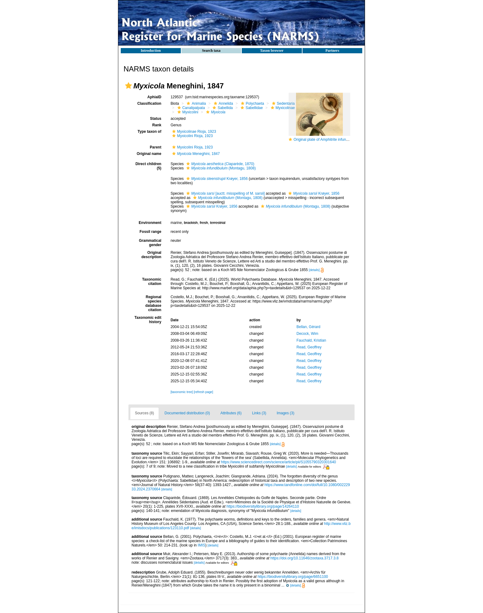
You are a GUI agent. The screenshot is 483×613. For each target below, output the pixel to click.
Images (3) (285, 413)
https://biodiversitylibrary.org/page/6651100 (293, 576)
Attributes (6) (231, 413)
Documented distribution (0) (187, 413)
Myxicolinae (282, 108)
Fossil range (150, 231)
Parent (155, 147)
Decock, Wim (308, 333)
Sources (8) (144, 413)
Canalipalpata (190, 108)
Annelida (222, 103)
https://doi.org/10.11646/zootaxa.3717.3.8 (304, 558)
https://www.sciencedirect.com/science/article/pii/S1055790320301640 (278, 462)
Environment (150, 223)
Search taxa (211, 50)
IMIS (201, 545)
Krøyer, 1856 (216, 179)
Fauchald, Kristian (311, 340)
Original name (149, 154)
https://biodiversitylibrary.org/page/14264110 (262, 506)
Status (155, 118)
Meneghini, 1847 (195, 154)
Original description (151, 254)
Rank (156, 125)
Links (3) (259, 413)
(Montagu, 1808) (220, 168)
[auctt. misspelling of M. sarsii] (225, 193)
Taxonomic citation (151, 281)
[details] (314, 270)
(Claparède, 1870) (219, 164)
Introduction (151, 50)
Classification (149, 103)
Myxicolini (187, 112)
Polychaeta (251, 103)
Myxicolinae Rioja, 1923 (193, 131)
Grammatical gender (150, 242)
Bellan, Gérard (308, 327)
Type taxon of (149, 131)
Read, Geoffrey (309, 347)
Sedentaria (282, 103)
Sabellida (222, 108)
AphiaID (154, 97)
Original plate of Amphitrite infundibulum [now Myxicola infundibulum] (350, 139)
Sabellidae (251, 108)
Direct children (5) (148, 166)
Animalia (195, 103)
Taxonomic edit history (148, 319)
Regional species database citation (153, 303)
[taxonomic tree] (182, 392)
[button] (128, 85)
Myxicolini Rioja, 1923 (192, 136)
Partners (332, 50)
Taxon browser (271, 50)
